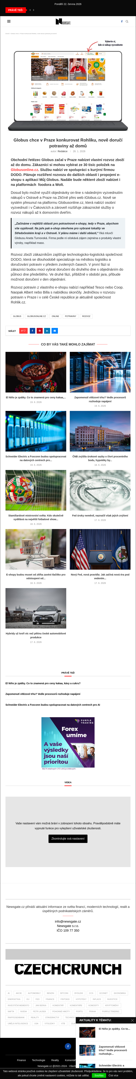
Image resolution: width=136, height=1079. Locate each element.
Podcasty (88, 1060)
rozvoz (86, 316)
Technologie (38, 1060)
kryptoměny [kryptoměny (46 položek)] (112, 1005)
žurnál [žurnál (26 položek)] (119, 1023)
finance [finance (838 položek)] (50, 999)
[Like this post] (24, 331)
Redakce (62, 151)
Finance (21, 1060)
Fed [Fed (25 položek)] (37, 999)
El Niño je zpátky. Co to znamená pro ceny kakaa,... (36, 397)
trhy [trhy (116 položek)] (101, 1017)
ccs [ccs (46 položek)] (91, 993)
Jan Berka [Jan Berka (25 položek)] (40, 1005)
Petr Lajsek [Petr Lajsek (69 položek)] (39, 1011)
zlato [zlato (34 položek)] (74, 1023)
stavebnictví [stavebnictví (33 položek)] (52, 1017)
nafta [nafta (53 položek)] (11, 1011)
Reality (55, 1060)
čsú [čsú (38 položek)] (106, 1023)
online (55, 316)
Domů (7, 33)
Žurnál (115, 1060)
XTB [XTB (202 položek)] (63, 1023)
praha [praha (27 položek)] (92, 1011)
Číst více (113, 1075)
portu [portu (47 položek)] (79, 1011)
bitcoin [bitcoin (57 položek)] (64, 993)
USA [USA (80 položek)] (36, 1023)
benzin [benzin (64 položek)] (50, 993)
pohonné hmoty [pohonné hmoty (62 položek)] (61, 1011)
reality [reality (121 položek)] (35, 1017)
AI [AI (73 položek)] (9, 993)
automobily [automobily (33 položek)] (34, 993)
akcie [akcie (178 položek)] (19, 993)
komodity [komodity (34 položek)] (94, 1005)
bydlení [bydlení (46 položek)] (79, 993)
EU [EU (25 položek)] (28, 999)
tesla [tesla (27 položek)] (89, 1017)
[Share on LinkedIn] (47, 331)
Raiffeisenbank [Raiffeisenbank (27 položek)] (16, 1017)
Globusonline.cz (24, 170)
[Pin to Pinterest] (40, 331)
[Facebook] (122, 21)
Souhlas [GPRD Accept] (99, 1075)
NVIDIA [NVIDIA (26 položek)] (23, 1011)
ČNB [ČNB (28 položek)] (96, 1023)
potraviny (70, 316)
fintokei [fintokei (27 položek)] (65, 999)
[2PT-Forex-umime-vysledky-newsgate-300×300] (68, 718)
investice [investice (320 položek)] (112, 999)
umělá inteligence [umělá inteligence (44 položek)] (18, 1023)
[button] (30, 10)
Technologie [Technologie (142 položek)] (72, 1017)
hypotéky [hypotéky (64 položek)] (81, 999)
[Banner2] (68, 954)
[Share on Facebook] (32, 331)
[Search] (127, 21)
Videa (68, 782)
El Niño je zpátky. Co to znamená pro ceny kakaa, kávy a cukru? (43, 683)
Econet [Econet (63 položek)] (104, 993)
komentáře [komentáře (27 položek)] (76, 1005)
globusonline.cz (36, 316)
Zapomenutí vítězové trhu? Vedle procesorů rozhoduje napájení (42, 694)
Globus (17, 316)
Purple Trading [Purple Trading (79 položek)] (110, 1011)
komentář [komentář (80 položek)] (58, 1005)
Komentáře (71, 1060)
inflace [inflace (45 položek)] (97, 999)
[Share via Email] (55, 331)
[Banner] (68, 969)
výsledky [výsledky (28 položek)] (50, 1023)
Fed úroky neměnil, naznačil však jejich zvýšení (100, 515)
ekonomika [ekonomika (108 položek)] (120, 993)
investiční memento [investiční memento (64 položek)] (18, 1005)
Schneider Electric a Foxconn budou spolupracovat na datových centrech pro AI (52, 704)
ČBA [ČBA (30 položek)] (86, 1023)
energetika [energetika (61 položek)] (14, 999)
